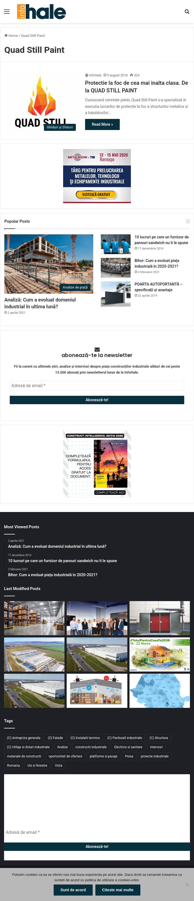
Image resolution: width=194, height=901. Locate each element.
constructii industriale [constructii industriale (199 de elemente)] (90, 747)
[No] (187, 884)
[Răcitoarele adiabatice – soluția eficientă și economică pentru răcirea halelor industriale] (97, 691)
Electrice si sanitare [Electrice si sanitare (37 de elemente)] (128, 747)
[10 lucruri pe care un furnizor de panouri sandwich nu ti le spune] (116, 244)
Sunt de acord (73, 890)
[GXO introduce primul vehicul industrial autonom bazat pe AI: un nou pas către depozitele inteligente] (34, 618)
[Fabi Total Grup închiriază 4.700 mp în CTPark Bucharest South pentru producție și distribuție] (97, 654)
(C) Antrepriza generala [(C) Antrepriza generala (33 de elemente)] (23, 738)
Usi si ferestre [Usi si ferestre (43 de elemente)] (37, 765)
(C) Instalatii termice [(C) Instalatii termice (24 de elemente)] (85, 738)
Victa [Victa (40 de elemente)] (58, 765)
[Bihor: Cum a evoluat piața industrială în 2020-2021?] (116, 268)
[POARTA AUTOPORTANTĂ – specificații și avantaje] (116, 294)
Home (11, 36)
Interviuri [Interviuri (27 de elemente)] (156, 747)
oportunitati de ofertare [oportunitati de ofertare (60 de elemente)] (65, 756)
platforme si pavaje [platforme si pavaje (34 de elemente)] (103, 756)
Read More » (102, 124)
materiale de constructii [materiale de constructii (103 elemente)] (24, 756)
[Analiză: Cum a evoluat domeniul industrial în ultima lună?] (48, 264)
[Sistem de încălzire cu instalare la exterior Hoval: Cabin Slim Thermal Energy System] (160, 618)
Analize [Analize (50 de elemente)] (62, 747)
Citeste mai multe (118, 890)
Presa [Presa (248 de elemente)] (129, 756)
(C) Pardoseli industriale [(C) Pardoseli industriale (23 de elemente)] (124, 738)
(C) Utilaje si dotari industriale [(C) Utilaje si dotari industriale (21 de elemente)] (28, 747)
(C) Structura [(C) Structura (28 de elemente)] (159, 738)
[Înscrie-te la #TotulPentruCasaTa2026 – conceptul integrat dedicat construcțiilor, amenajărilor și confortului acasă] (160, 654)
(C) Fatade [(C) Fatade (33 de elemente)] (55, 738)
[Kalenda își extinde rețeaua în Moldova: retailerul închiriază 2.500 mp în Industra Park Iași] (34, 654)
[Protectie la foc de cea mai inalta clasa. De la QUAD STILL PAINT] (41, 103)
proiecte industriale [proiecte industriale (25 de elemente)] (155, 756)
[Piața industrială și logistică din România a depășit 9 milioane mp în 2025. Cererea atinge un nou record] (160, 691)
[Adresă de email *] (97, 385)
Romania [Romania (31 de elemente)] (13, 765)
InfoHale (95, 75)
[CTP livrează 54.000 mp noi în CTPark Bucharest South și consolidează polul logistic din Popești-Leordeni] (34, 691)
